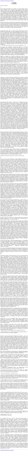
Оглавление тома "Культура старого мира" (7, 0)
